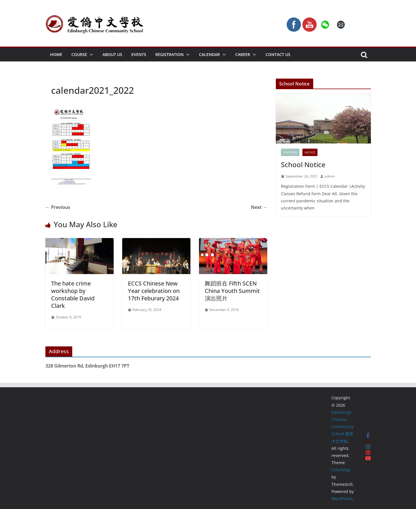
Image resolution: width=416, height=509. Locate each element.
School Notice (303, 164)
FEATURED (290, 152)
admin (330, 176)
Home (56, 54)
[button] (90, 55)
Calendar (209, 54)
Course (79, 54)
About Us (112, 54)
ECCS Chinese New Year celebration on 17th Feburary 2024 (154, 291)
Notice (310, 152)
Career (242, 54)
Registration (169, 54)
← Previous (57, 207)
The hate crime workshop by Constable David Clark (73, 295)
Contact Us (278, 54)
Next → (259, 207)
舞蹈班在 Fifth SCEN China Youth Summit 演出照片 (232, 291)
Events (138, 54)
